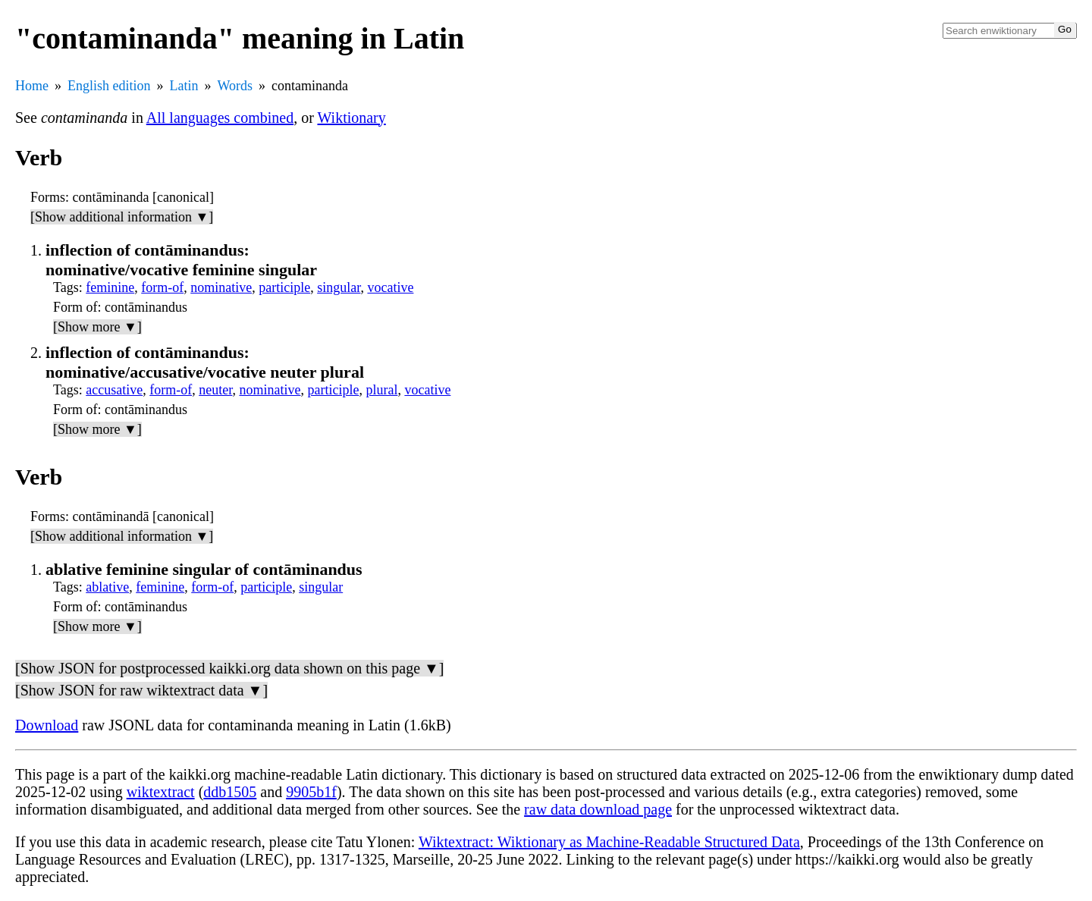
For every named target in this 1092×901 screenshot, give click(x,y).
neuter (215, 389)
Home (32, 85)
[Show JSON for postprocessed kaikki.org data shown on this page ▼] (229, 668)
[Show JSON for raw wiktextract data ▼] (141, 690)
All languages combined (219, 117)
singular (338, 287)
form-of (162, 287)
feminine (110, 287)
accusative (114, 389)
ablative (107, 587)
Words (235, 85)
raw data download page (598, 809)
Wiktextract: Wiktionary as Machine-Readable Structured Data (609, 842)
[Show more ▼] (97, 326)
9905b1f (311, 791)
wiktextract (161, 791)
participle (284, 287)
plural (381, 389)
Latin (184, 85)
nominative (221, 287)
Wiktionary (352, 117)
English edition (109, 85)
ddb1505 (229, 791)
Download (46, 725)
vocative (390, 287)
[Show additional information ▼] (121, 216)
